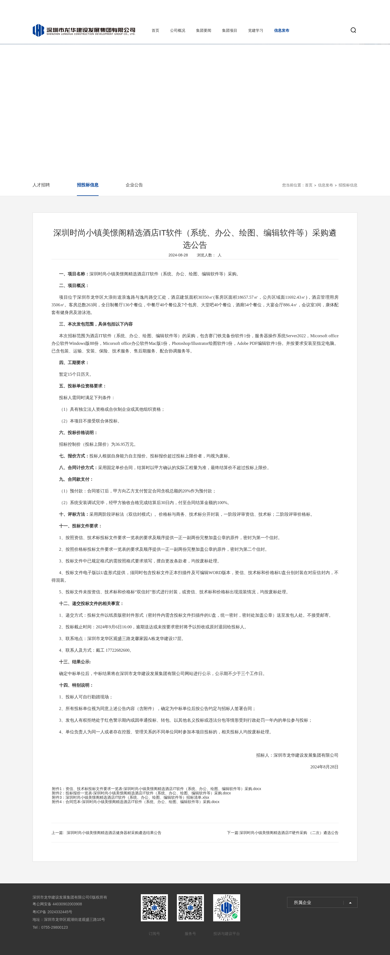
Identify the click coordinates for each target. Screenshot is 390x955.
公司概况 (177, 30)
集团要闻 (203, 30)
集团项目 (229, 30)
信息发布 (281, 30)
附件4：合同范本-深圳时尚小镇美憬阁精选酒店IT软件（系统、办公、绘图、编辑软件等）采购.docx (135, 802)
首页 (155, 30)
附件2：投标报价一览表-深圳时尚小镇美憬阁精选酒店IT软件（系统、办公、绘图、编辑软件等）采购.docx (141, 793)
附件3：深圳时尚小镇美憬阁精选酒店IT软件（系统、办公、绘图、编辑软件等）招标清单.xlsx (130, 797)
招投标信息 (88, 185)
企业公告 (134, 185)
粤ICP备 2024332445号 (52, 912)
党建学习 (255, 30)
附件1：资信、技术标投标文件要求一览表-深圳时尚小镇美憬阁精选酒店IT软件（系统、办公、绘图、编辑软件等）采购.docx (156, 789)
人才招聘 (41, 185)
